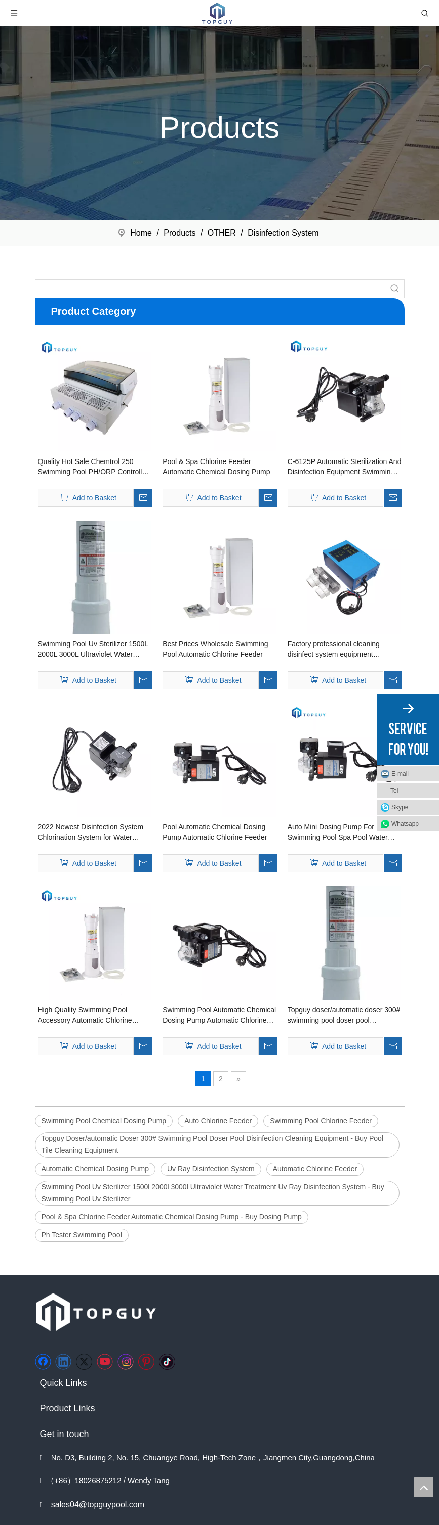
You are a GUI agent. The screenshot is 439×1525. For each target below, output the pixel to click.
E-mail (400, 773)
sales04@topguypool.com (97, 1504)
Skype (399, 807)
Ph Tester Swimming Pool (82, 1235)
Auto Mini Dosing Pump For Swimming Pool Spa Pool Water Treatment (338, 832)
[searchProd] (210, 289)
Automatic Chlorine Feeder (315, 1169)
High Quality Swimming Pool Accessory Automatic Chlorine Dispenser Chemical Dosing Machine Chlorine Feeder (85, 1015)
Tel (394, 790)
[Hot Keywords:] (395, 289)
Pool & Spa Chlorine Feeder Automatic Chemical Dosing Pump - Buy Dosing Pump (172, 1217)
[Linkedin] (63, 1362)
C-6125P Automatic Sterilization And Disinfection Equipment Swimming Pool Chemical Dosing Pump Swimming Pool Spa (345, 467)
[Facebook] (43, 1362)
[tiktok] (167, 1362)
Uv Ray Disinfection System (211, 1169)
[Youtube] (105, 1362)
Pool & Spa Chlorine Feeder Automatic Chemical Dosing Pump (216, 466)
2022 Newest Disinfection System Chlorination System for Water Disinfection (91, 832)
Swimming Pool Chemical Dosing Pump (104, 1121)
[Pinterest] (146, 1362)
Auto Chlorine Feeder (218, 1121)
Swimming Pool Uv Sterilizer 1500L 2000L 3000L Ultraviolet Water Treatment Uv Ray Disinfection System (93, 649)
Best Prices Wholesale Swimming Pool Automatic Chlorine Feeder (215, 649)
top (423, 1487)
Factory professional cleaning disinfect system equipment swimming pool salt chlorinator (335, 649)
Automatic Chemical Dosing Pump (95, 1169)
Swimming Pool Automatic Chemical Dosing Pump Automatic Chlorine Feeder (219, 1015)
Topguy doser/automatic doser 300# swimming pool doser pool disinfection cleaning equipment (344, 1015)
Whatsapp (405, 823)
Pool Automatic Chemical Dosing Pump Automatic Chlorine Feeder (215, 832)
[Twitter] (84, 1362)
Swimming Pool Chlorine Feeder (321, 1121)
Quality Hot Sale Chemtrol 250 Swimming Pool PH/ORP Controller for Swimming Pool (93, 467)
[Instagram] (125, 1362)
